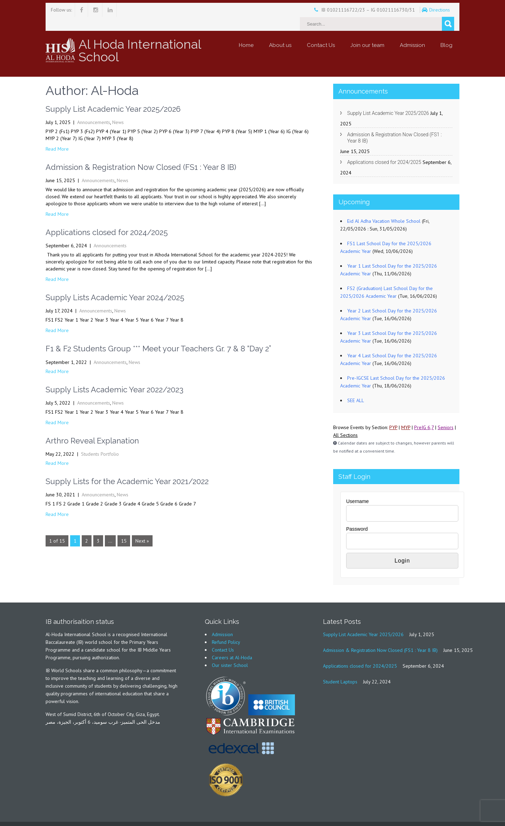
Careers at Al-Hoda (232, 643)
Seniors (445, 413)
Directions (421, 10)
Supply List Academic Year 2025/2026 (113, 94)
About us (280, 31)
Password (357, 515)
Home (246, 31)
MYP (405, 413)
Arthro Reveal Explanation (92, 426)
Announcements (93, 108)
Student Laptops (340, 668)
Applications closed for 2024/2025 (107, 218)
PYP (393, 413)
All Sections (345, 421)
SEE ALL (355, 386)
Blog (446, 31)
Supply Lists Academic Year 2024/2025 (115, 283)
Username (357, 487)
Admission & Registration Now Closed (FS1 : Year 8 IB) (141, 153)
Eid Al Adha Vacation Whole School (383, 207)
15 (124, 527)
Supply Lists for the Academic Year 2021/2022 (127, 467)
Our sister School (230, 651)
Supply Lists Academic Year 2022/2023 (114, 375)
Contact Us (321, 31)
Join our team (367, 31)
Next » (142, 527)
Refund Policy (226, 628)
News (118, 108)
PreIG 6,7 (424, 413)
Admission (412, 31)
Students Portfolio (100, 440)
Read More (57, 135)
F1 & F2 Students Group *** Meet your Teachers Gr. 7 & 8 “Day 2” (158, 334)
